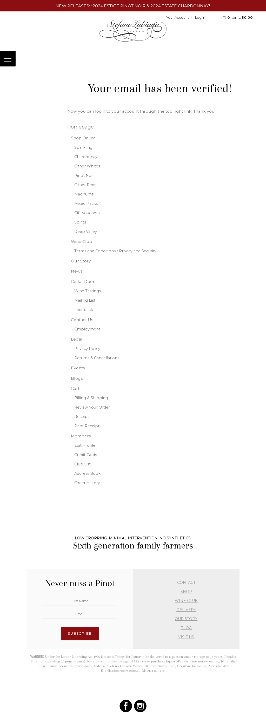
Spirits (80, 222)
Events (78, 367)
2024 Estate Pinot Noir (119, 5)
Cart (75, 388)
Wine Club (81, 241)
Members (81, 435)
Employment (87, 329)
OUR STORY (186, 618)
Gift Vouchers (86, 213)
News (76, 271)
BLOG (186, 628)
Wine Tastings (87, 291)
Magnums (84, 194)
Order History (87, 482)
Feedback (83, 309)
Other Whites (87, 166)
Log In (200, 17)
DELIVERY (186, 609)
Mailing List (84, 300)
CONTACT (186, 582)
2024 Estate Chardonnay (179, 5)
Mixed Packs (86, 203)
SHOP (186, 591)
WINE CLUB (186, 600)
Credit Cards (85, 454)
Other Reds (85, 184)
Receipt (81, 416)
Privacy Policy (87, 348)
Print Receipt (86, 426)
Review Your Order (92, 407)
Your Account (177, 17)
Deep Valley (85, 231)
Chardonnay (85, 156)
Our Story (81, 261)
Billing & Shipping (91, 398)
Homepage (80, 127)
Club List (82, 464)
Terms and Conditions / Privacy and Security (115, 251)
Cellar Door (83, 281)
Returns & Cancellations (96, 358)
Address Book (87, 473)
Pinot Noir (84, 175)
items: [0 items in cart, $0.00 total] (237, 17)
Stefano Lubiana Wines (133, 31)
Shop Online (83, 137)
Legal (76, 339)
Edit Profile (84, 445)
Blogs (77, 378)
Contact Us (82, 319)
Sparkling (83, 147)
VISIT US (186, 637)
